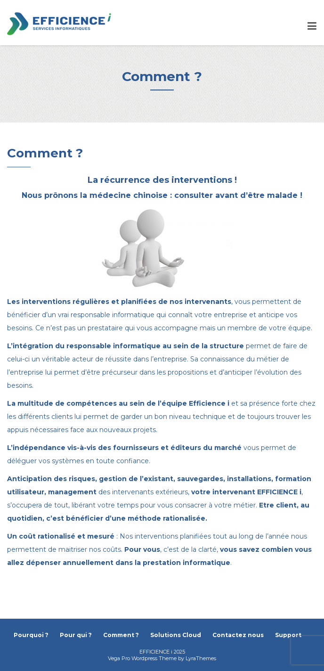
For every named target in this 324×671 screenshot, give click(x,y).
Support (288, 634)
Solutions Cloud (175, 634)
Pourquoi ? (31, 634)
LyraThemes (201, 658)
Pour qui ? (76, 634)
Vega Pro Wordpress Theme (142, 658)
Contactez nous (238, 634)
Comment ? (121, 634)
